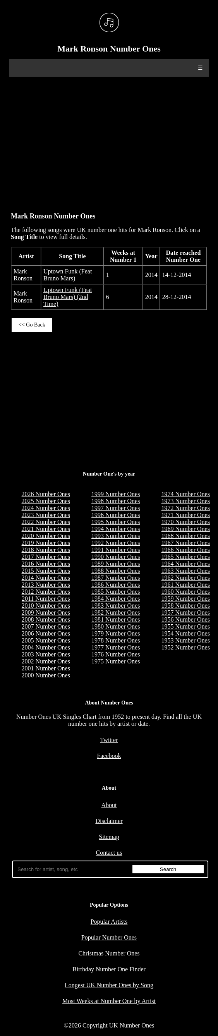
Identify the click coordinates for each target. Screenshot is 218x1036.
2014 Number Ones (46, 577)
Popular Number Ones (109, 937)
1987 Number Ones (115, 577)
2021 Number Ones (46, 529)
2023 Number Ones (46, 515)
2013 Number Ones (46, 584)
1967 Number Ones (185, 542)
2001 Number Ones (46, 668)
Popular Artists (109, 921)
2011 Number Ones (46, 598)
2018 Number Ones (46, 549)
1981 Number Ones (115, 619)
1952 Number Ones (185, 647)
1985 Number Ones (115, 591)
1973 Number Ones (185, 501)
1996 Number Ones (115, 515)
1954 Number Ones (185, 633)
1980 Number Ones (115, 626)
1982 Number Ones (115, 612)
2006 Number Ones (46, 633)
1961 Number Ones (185, 584)
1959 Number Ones (185, 598)
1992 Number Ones (115, 542)
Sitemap (109, 836)
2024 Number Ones (46, 508)
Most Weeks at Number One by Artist (109, 1001)
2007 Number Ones (46, 626)
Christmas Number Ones (108, 953)
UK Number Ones (131, 1025)
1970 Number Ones (185, 522)
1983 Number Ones (115, 605)
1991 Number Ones (115, 549)
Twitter (109, 740)
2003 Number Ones (46, 654)
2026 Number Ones (46, 494)
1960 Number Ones (185, 591)
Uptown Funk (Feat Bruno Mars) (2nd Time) (67, 297)
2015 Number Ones (46, 570)
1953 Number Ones (185, 640)
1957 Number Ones (185, 612)
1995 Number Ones (115, 522)
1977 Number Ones (115, 647)
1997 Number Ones (115, 508)
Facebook (109, 756)
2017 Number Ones (46, 556)
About (109, 805)
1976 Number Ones (115, 654)
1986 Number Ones (115, 584)
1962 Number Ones (185, 577)
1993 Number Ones (115, 536)
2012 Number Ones (46, 591)
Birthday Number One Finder (109, 969)
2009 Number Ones (46, 612)
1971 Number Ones (185, 515)
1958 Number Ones (185, 605)
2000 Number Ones (46, 675)
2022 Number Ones (46, 522)
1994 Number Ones (115, 529)
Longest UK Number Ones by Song (109, 985)
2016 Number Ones (46, 563)
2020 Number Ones (46, 536)
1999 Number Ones (115, 494)
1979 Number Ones (115, 633)
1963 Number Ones (185, 570)
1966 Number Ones (185, 549)
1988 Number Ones (115, 570)
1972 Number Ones (185, 508)
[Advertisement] (109, 140)
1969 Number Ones (185, 529)
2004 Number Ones (46, 647)
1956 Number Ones (185, 619)
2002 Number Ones (46, 661)
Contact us (109, 852)
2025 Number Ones (46, 501)
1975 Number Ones (115, 661)
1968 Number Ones (185, 536)
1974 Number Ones (185, 494)
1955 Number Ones (185, 626)
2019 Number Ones (46, 542)
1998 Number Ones (115, 501)
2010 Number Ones (46, 605)
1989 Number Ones (115, 563)
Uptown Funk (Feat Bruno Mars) (67, 275)
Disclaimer (108, 821)
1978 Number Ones (115, 640)
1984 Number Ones (115, 598)
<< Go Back (32, 325)
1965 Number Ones (185, 556)
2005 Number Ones (46, 640)
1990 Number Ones (115, 556)
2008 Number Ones (46, 619)
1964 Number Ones (185, 563)
